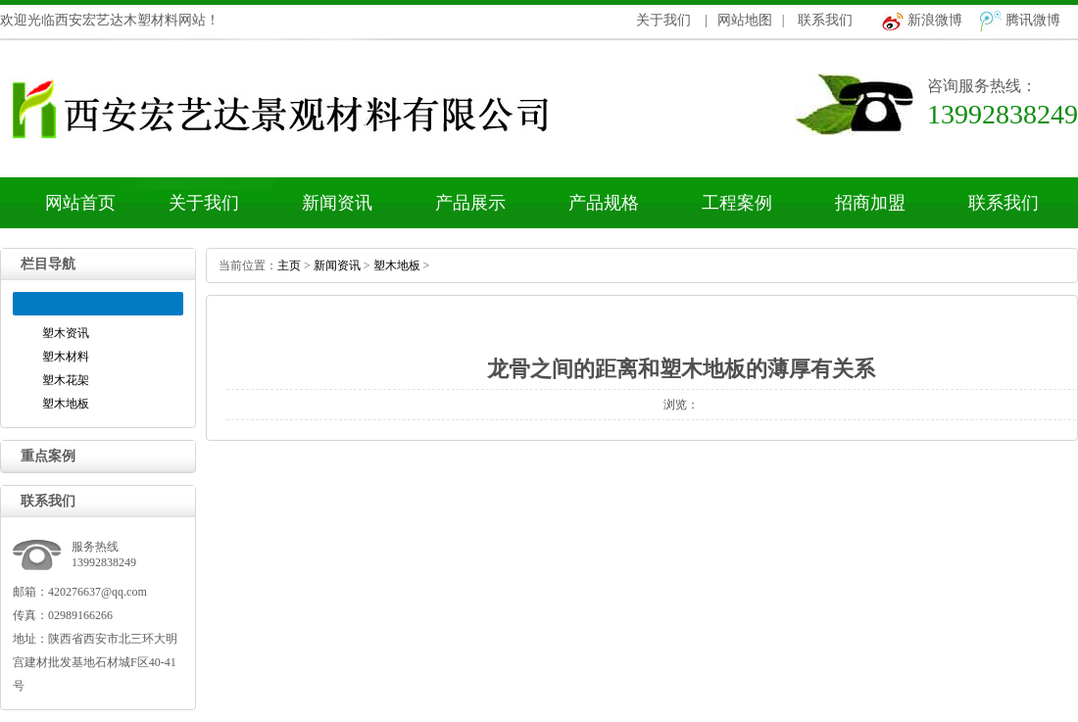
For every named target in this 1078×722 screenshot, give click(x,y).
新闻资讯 (337, 203)
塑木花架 (65, 380)
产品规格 (603, 203)
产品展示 (470, 203)
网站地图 (744, 20)
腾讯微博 (1032, 20)
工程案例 (737, 203)
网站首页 (80, 203)
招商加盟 (870, 203)
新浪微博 (934, 20)
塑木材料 (65, 356)
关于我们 (663, 20)
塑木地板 (65, 403)
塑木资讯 (65, 333)
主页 (289, 265)
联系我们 (825, 20)
